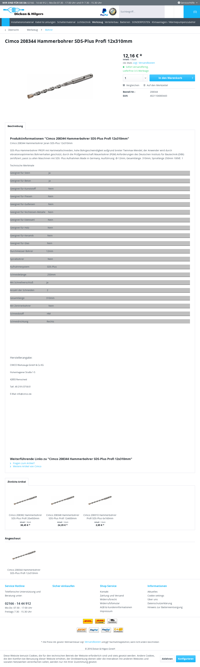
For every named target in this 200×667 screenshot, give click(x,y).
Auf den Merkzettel (155, 85)
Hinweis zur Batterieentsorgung (165, 607)
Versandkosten (93, 641)
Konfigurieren (186, 658)
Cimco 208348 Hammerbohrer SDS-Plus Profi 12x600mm (62, 516)
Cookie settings (156, 595)
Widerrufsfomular (110, 603)
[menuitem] (108, 11)
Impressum (106, 611)
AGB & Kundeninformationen (116, 607)
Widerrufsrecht (108, 599)
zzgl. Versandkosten (144, 62)
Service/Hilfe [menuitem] (186, 2)
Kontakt (104, 591)
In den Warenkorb (176, 77)
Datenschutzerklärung (160, 603)
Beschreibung (15, 126)
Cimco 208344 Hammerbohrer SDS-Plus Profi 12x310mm (23, 571)
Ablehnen (167, 658)
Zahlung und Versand (112, 595)
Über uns (153, 599)
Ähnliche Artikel (17, 481)
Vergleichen (131, 85)
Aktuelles (153, 591)
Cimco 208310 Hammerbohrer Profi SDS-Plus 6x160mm (99, 516)
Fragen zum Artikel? (22, 463)
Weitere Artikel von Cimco (25, 466)
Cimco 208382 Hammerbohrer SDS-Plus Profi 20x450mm (25, 516)
